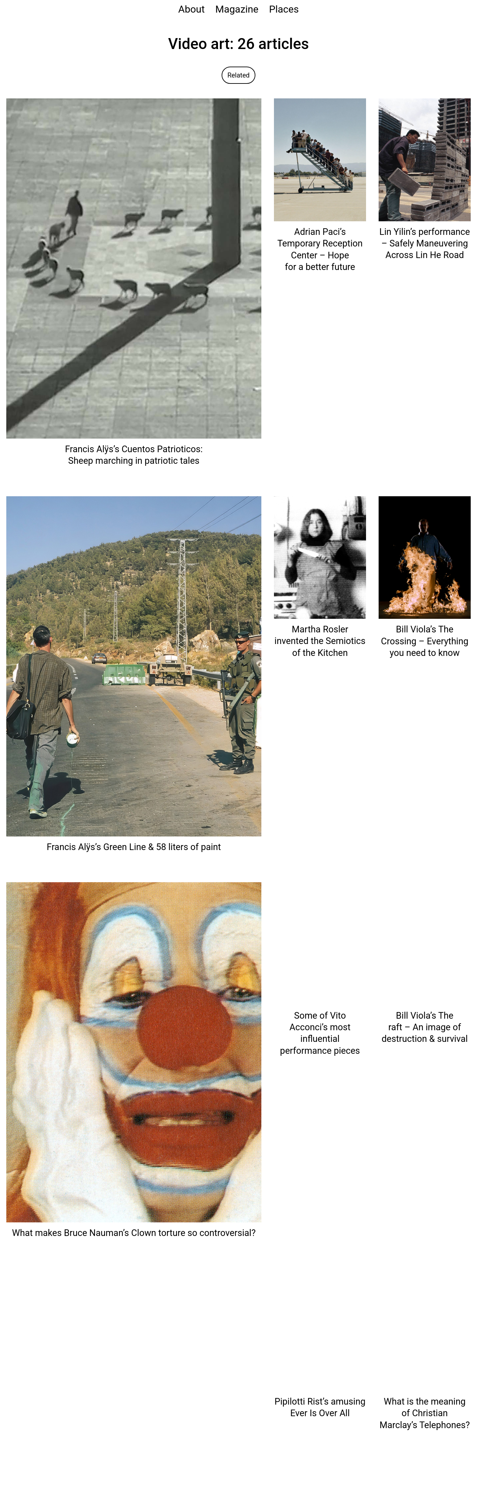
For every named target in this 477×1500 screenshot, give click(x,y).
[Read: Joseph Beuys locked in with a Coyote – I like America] (133, 1438)
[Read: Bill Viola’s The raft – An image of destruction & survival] (425, 943)
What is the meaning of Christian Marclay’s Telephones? (425, 1413)
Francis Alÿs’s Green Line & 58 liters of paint (134, 847)
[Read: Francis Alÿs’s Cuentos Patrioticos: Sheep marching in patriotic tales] (133, 268)
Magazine (236, 9)
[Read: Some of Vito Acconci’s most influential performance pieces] (320, 943)
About (191, 9)
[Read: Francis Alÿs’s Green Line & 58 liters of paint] (133, 666)
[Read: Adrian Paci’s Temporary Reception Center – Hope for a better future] (320, 159)
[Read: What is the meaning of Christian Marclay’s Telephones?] (425, 1329)
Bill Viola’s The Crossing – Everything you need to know (424, 641)
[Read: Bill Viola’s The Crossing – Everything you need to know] (425, 557)
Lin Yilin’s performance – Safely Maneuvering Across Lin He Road (424, 244)
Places (284, 9)
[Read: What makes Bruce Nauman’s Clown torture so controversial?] (133, 1052)
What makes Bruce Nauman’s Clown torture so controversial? (134, 1233)
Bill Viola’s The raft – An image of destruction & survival (425, 1027)
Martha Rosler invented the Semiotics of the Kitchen (320, 641)
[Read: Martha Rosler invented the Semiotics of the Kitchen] (320, 557)
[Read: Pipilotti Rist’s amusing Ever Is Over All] (320, 1329)
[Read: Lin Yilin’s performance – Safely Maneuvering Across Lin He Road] (425, 159)
